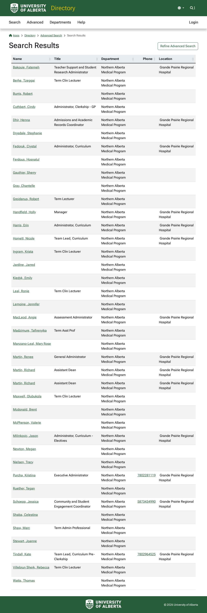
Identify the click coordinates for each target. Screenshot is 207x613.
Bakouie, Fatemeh (26, 67)
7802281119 (146, 475)
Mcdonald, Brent (25, 409)
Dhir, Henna (21, 120)
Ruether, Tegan (24, 488)
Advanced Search (51, 35)
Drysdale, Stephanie (27, 133)
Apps (14, 35)
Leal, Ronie (21, 291)
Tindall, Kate (22, 554)
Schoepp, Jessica (26, 501)
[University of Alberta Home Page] (28, 8)
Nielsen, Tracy (23, 462)
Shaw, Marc (21, 528)
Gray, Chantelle (24, 186)
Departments (60, 22)
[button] (50, 59)
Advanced (35, 22)
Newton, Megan (24, 449)
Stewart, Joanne (25, 541)
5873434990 (146, 501)
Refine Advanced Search (177, 46)
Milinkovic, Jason (25, 436)
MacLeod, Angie (25, 317)
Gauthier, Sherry (24, 173)
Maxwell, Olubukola (27, 396)
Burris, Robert (23, 94)
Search (14, 22)
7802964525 (146, 554)
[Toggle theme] (181, 8)
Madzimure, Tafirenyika (30, 330)
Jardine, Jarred (24, 265)
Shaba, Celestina (25, 515)
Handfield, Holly (24, 212)
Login (193, 22)
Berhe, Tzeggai (24, 80)
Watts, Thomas (24, 580)
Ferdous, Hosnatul (26, 159)
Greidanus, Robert (26, 199)
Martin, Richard (24, 370)
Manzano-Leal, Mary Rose (32, 344)
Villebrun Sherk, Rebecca (31, 567)
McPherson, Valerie (27, 423)
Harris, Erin (21, 225)
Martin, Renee (23, 357)
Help (81, 22)
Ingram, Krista (23, 251)
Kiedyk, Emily (22, 278)
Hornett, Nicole (24, 238)
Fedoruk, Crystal (25, 146)
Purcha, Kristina (24, 475)
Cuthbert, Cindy (24, 107)
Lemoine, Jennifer (26, 304)
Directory (63, 8)
